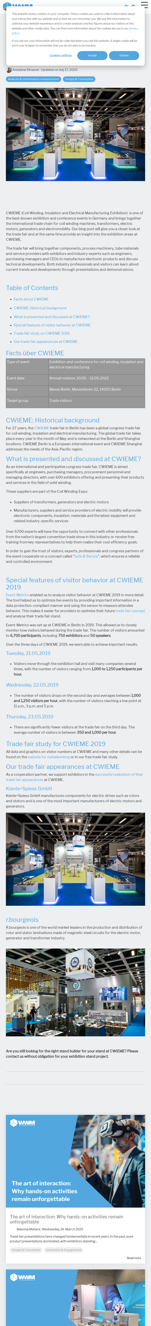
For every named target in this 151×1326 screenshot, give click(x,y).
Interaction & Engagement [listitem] (63, 1250)
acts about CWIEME (32, 299)
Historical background (48, 308)
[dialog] (75, 36)
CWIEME (41, 428)
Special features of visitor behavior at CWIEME (52, 325)
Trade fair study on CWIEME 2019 (42, 333)
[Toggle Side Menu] (144, 4)
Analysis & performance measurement (33, 79)
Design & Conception (79, 79)
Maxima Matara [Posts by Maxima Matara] (28, 1229)
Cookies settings (61, 55)
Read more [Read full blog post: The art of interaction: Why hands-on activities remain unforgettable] (134, 1258)
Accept (92, 55)
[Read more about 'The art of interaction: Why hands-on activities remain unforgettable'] (75, 1161)
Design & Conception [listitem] (26, 1250)
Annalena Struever (23, 70)
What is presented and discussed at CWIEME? (52, 317)
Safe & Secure (86, 556)
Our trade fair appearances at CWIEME (46, 342)
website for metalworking (49, 757)
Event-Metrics (17, 595)
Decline (124, 55)
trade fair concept (130, 611)
